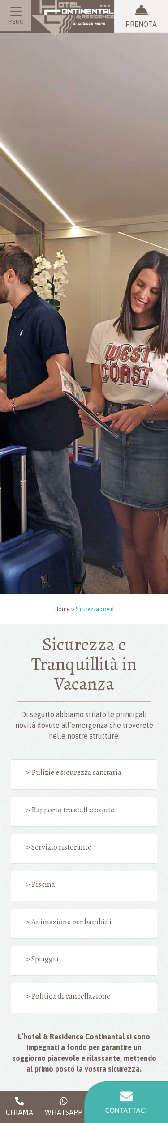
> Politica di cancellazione (68, 996)
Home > (64, 609)
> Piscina (40, 884)
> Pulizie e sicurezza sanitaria (73, 772)
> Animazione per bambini (69, 921)
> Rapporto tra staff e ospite (70, 809)
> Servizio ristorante (58, 846)
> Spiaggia (42, 958)
